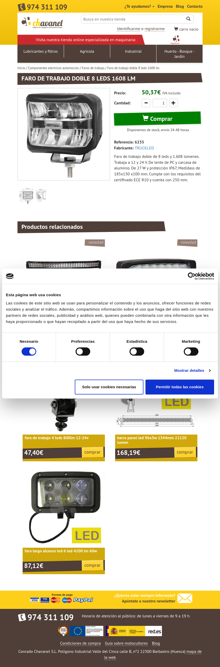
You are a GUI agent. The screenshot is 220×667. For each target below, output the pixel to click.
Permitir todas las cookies (180, 387)
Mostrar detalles (189, 370)
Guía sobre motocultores (126, 643)
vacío (186, 29)
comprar (92, 452)
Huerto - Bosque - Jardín (179, 54)
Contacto (195, 6)
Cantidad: (122, 102)
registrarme (154, 28)
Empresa (165, 6)
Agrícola (87, 51)
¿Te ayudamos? (140, 6)
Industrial (133, 51)
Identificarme (128, 28)
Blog (180, 6)
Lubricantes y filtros (40, 51)
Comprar (157, 119)
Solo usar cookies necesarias (109, 387)
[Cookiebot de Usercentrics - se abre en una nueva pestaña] (191, 276)
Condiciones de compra (80, 643)
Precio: (120, 92)
